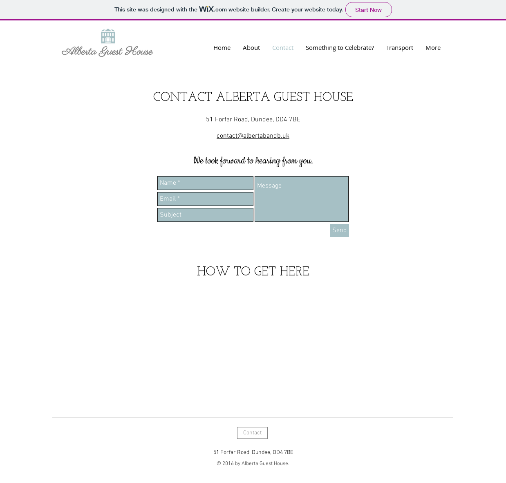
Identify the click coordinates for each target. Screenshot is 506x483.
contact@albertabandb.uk (253, 136)
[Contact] (252, 433)
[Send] (339, 230)
